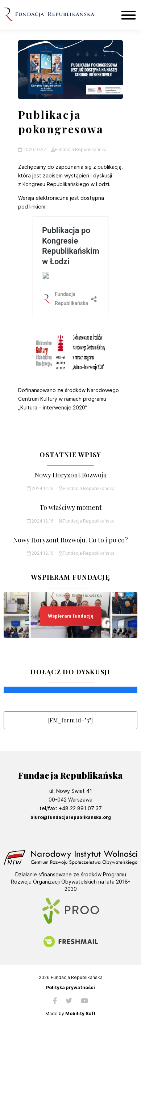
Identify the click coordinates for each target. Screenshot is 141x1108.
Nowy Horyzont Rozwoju (70, 475)
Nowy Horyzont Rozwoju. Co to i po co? (70, 540)
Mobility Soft (80, 1013)
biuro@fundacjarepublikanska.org (70, 817)
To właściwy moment (71, 507)
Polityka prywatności (70, 987)
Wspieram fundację (71, 616)
